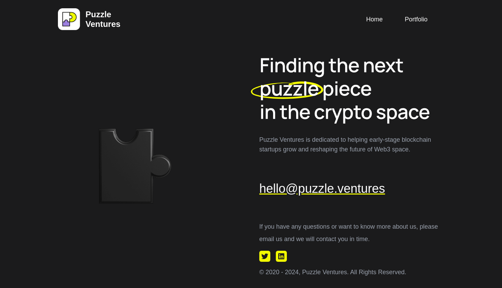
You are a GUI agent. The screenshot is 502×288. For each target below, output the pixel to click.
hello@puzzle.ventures (322, 188)
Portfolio (416, 19)
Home (374, 19)
